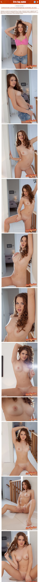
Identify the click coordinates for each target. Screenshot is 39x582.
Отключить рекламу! (19, 5)
